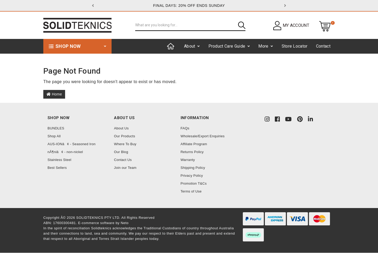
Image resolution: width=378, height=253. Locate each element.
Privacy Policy (192, 176)
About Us (121, 128)
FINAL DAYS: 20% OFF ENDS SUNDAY (189, 5)
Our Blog (121, 152)
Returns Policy (192, 152)
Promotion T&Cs (194, 183)
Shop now (68, 46)
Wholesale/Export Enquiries (203, 136)
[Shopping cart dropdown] (324, 25)
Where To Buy (125, 144)
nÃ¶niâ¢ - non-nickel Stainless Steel (65, 156)
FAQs (185, 128)
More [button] (263, 46)
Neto (125, 223)
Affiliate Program (194, 144)
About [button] (189, 46)
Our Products (124, 136)
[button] (106, 5)
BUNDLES (56, 128)
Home (54, 94)
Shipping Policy (193, 168)
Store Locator (295, 46)
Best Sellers (57, 168)
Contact (323, 46)
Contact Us (123, 160)
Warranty (188, 160)
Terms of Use (191, 191)
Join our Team (125, 168)
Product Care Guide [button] (226, 46)
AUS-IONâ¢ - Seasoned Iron (72, 144)
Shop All (54, 136)
